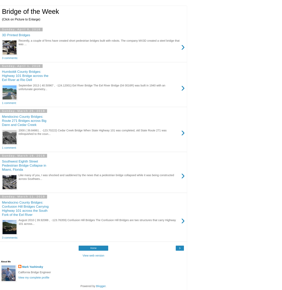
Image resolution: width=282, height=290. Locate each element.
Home (93, 248)
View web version (93, 255)
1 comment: (9, 103)
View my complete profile (33, 277)
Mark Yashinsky (32, 266)
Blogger (101, 286)
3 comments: (10, 58)
